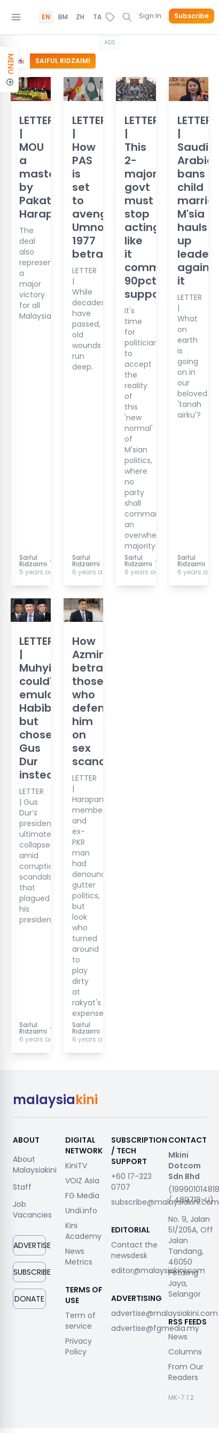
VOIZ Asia (82, 1180)
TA (97, 17)
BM (63, 17)
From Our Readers (186, 1372)
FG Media (82, 1195)
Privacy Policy (78, 1346)
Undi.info (81, 1210)
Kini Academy (83, 1231)
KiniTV (76, 1165)
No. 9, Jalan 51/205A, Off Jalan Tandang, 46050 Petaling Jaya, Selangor (190, 1256)
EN (46, 17)
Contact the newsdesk (134, 1250)
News (177, 1336)
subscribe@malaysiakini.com (165, 1202)
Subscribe (191, 16)
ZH (80, 17)
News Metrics (78, 1256)
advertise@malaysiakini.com (164, 1313)
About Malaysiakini (35, 1164)
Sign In (150, 15)
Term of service (80, 1320)
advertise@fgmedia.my (155, 1328)
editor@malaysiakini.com (158, 1270)
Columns (185, 1351)
